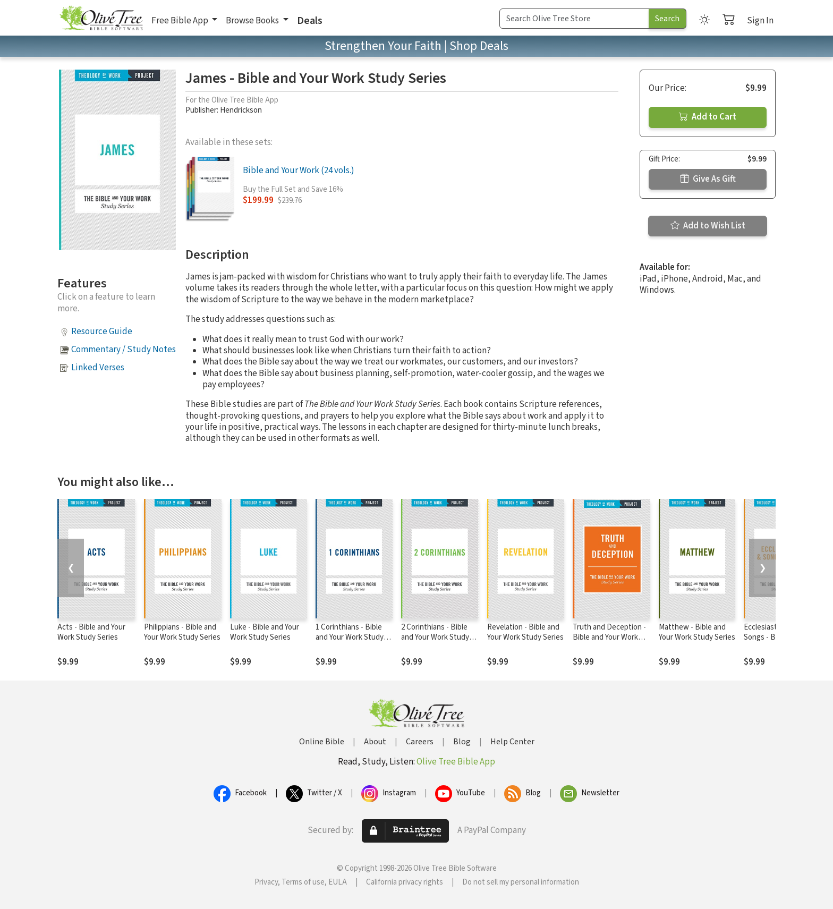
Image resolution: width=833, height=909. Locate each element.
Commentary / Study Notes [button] (123, 349)
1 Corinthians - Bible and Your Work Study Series (350, 637)
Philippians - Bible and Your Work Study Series (182, 632)
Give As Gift (708, 179)
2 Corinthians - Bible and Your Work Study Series (435, 637)
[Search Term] (574, 19)
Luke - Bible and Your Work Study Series (264, 632)
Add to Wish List (707, 225)
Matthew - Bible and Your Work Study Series (697, 632)
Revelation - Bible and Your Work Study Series (525, 632)
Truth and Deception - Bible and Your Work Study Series (609, 637)
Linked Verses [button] (97, 367)
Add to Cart (707, 117)
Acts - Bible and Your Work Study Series (91, 632)
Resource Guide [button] (101, 331)
